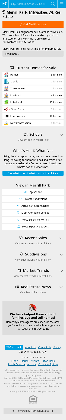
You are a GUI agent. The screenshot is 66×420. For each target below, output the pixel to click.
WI (51, 12)
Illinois (14, 361)
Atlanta (35, 361)
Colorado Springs (48, 364)
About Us (30, 347)
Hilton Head (48, 361)
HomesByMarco (40, 410)
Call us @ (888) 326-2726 (33, 352)
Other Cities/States (33, 357)
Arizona (31, 364)
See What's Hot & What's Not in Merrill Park (33, 173)
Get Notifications (33, 24)
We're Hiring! (14, 347)
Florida (25, 361)
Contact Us (44, 347)
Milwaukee (38, 12)
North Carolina (16, 364)
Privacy (57, 347)
